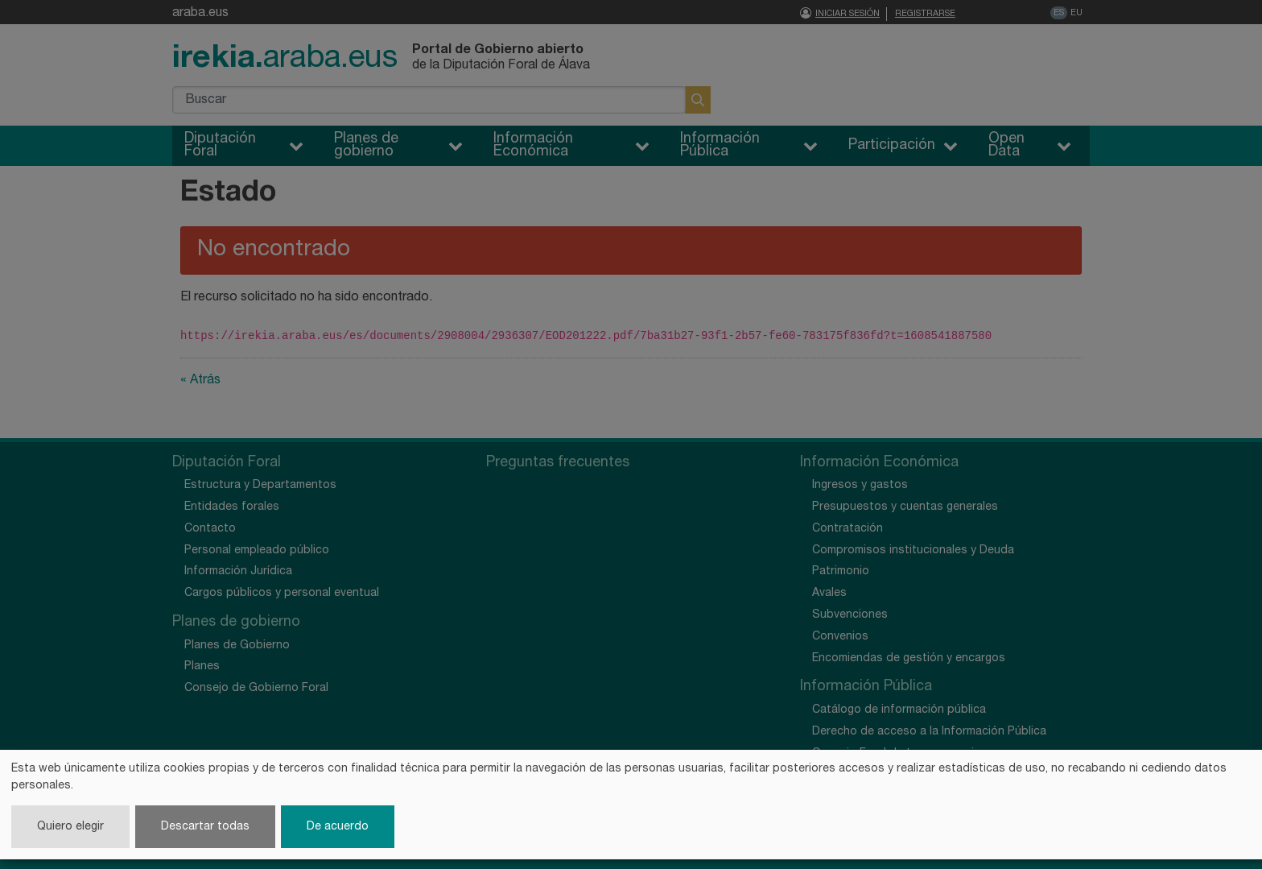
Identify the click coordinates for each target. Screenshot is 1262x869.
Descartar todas (205, 826)
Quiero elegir (70, 826)
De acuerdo (338, 826)
